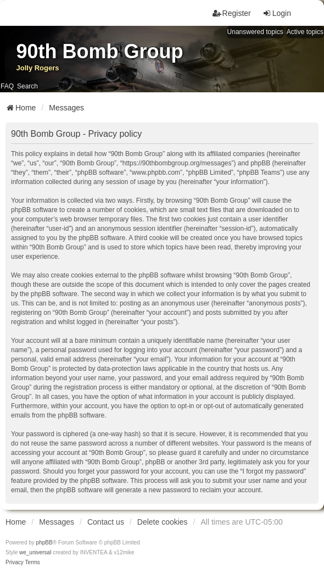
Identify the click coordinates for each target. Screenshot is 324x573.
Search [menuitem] (27, 86)
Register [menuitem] (232, 13)
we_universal (35, 552)
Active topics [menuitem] (305, 32)
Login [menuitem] (276, 13)
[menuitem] (14, 563)
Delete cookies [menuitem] (162, 522)
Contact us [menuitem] (105, 522)
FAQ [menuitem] (7, 86)
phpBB (44, 542)
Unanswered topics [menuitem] (255, 32)
